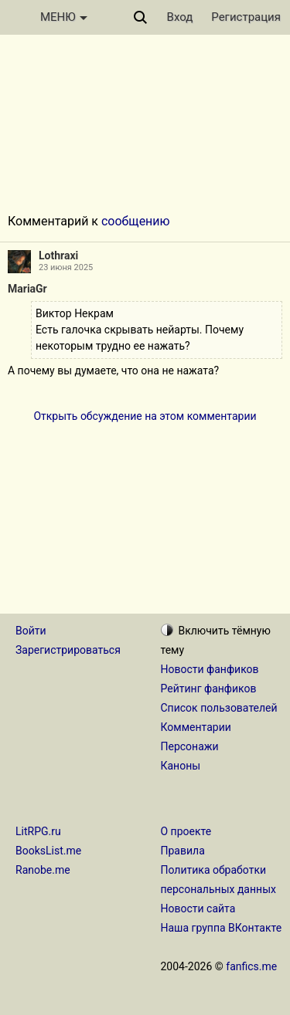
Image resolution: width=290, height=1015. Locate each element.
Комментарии (196, 727)
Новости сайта (198, 908)
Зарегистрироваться (68, 650)
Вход (180, 17)
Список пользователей (219, 708)
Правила (183, 850)
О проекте (186, 831)
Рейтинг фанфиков (209, 688)
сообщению (135, 221)
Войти (30, 630)
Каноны (181, 766)
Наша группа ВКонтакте (221, 928)
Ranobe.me (42, 870)
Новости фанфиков (210, 669)
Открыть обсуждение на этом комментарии (144, 416)
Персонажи (190, 746)
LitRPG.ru (38, 831)
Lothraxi (58, 255)
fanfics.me (251, 966)
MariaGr (27, 289)
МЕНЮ (63, 17)
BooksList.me (48, 850)
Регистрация (246, 17)
